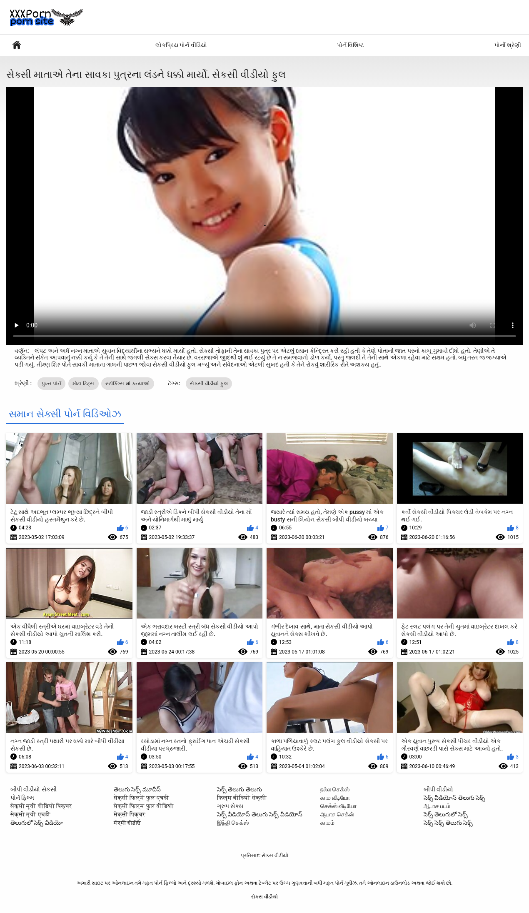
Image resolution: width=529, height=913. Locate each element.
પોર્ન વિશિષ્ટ (350, 45)
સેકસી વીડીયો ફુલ (209, 384)
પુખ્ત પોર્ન (52, 384)
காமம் (327, 822)
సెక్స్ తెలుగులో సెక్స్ (446, 814)
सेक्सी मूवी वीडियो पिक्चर (41, 806)
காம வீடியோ (335, 797)
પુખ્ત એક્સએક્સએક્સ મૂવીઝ (16, 45)
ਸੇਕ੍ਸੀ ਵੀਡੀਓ (127, 822)
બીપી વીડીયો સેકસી (33, 789)
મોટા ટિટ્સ (83, 384)
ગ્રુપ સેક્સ (230, 806)
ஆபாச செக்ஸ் (337, 814)
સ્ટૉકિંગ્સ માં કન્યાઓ (127, 384)
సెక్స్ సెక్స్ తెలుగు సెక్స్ (448, 822)
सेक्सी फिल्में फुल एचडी (141, 797)
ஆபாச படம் (437, 806)
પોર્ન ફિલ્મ (22, 797)
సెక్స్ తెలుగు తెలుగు (239, 789)
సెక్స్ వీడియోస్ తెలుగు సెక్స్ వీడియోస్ (259, 814)
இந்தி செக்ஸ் (233, 822)
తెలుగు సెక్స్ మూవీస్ (137, 789)
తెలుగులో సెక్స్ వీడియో (36, 822)
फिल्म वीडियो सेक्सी (242, 797)
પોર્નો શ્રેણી (507, 45)
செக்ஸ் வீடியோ (338, 806)
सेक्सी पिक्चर (129, 814)
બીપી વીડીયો (438, 789)
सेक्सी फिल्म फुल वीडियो (144, 806)
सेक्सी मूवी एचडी (30, 814)
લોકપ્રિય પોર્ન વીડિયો (181, 45)
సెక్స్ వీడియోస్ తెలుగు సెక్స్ (454, 797)
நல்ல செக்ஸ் (334, 789)
